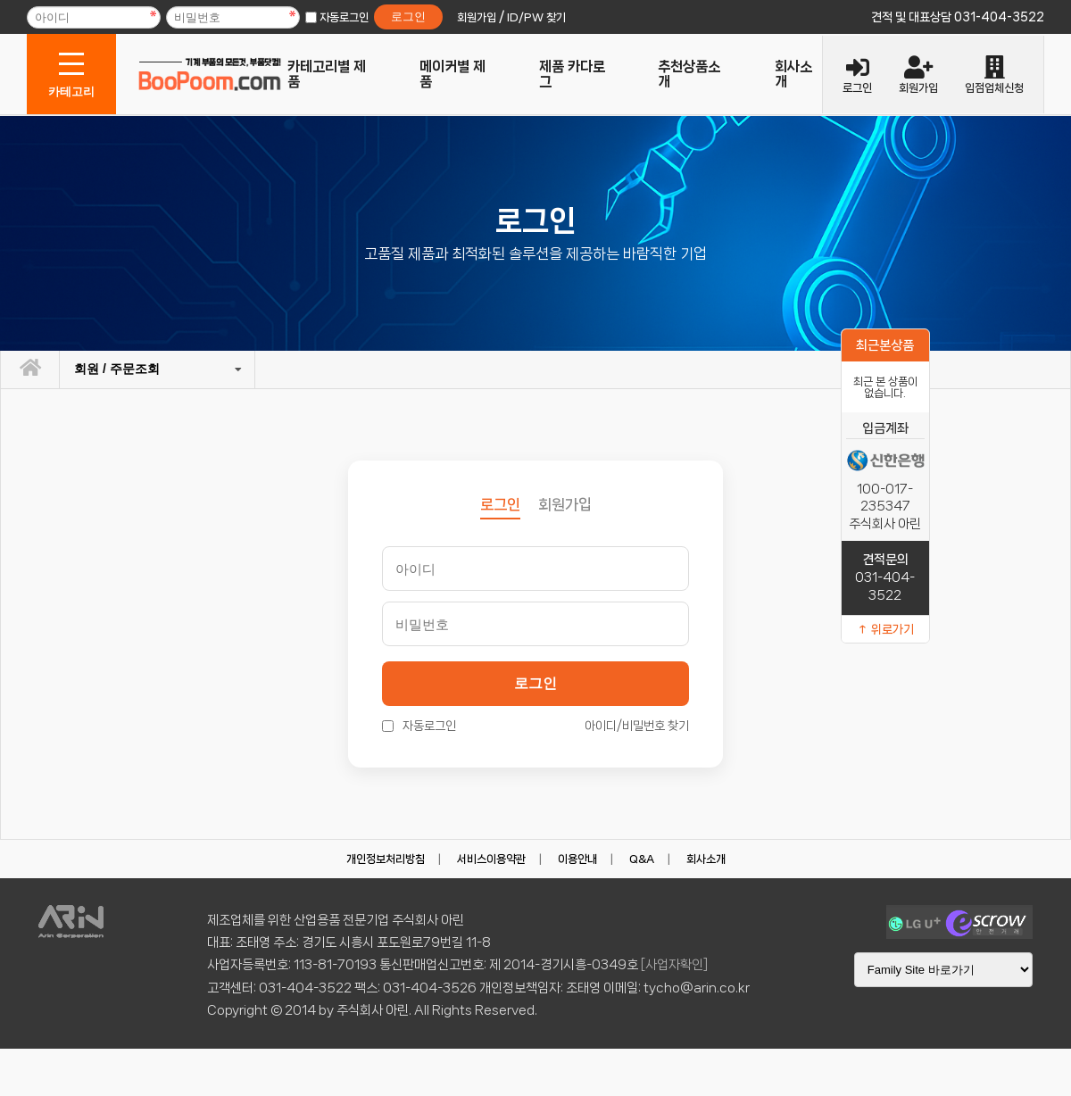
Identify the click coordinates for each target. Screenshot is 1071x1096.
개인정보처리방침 (385, 859)
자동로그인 (344, 17)
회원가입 (565, 504)
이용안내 (577, 859)
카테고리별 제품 (326, 74)
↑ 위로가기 (885, 629)
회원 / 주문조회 (117, 368)
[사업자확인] (674, 965)
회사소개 (793, 74)
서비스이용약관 (491, 859)
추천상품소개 (689, 74)
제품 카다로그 (572, 74)
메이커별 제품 (452, 74)
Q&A (641, 859)
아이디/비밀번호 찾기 (637, 725)
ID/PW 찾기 (536, 17)
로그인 (535, 683)
